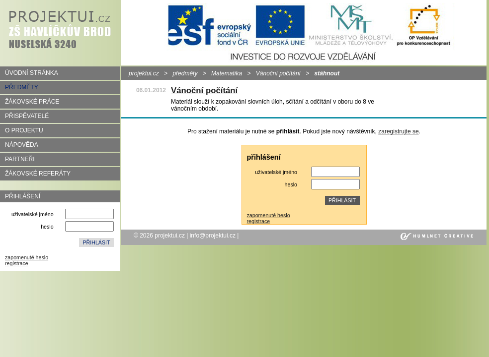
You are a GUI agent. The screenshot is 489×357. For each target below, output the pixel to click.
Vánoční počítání (278, 73)
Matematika (226, 73)
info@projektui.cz (213, 235)
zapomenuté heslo (26, 257)
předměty (184, 73)
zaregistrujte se (398, 131)
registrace (16, 263)
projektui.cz (144, 73)
